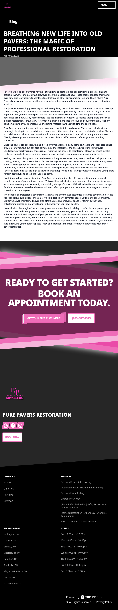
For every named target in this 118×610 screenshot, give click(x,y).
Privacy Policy (104, 602)
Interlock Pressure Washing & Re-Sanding (82, 487)
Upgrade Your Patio (71, 498)
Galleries (9, 488)
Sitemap (8, 501)
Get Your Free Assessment (43, 318)
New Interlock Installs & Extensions (78, 521)
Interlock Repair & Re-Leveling (76, 482)
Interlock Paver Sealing (72, 493)
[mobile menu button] (106, 5)
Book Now (12, 437)
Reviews (8, 494)
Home (7, 482)
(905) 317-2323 (81, 318)
